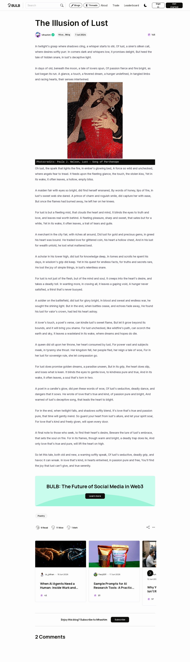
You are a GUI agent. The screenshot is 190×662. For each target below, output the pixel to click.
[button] (104, 5)
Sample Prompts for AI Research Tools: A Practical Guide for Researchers (114, 586)
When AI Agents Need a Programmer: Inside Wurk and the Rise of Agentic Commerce (58, 586)
